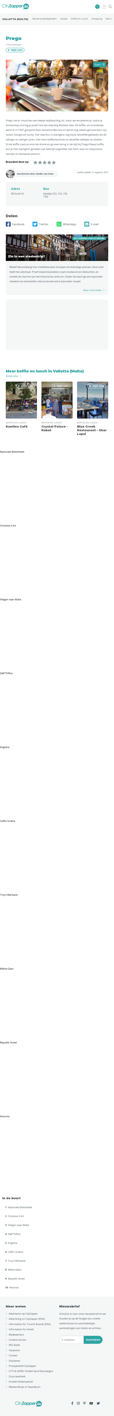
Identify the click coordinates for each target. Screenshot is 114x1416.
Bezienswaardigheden (45, 18)
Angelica (11, 1243)
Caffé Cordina (14, 1252)
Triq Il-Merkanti (15, 1260)
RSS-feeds (14, 1345)
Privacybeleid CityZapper (22, 1366)
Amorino (12, 1287)
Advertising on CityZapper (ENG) (27, 1318)
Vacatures (14, 1350)
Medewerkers (16, 1334)
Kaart (99, 64)
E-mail (91, 224)
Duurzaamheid (17, 1376)
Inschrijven (93, 1339)
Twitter (41, 224)
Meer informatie (92, 290)
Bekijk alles (12, 376)
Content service (17, 1339)
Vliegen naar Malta (17, 1225)
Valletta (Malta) (15, 19)
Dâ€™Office (13, 1234)
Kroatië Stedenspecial (21, 1381)
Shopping (97, 18)
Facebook (15, 224)
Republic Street (15, 1278)
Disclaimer (14, 1360)
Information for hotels (21, 1329)
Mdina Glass (13, 1269)
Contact (13, 1355)
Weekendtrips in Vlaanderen (24, 1387)
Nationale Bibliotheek (18, 1207)
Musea (63, 18)
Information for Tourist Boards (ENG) (30, 1324)
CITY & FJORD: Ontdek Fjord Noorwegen (31, 1371)
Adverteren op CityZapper (23, 1313)
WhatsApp (66, 224)
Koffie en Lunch (79, 18)
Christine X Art (14, 1216)
